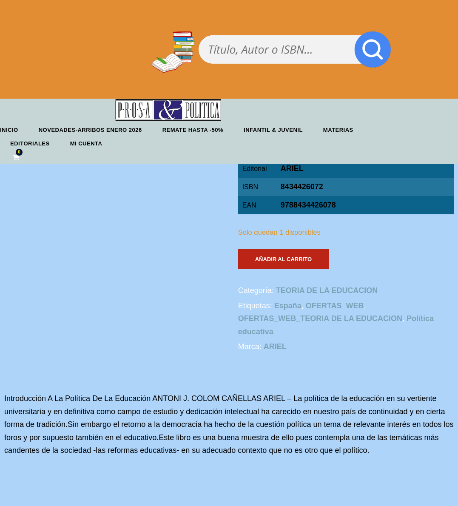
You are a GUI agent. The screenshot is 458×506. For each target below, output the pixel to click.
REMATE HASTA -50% (192, 130)
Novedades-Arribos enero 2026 (90, 130)
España (288, 305)
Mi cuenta (86, 143)
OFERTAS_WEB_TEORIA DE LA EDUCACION (320, 318)
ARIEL (292, 168)
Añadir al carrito (283, 259)
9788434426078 (308, 205)
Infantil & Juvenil (273, 130)
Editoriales (30, 143)
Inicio (9, 130)
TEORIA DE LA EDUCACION (327, 290)
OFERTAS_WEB (335, 305)
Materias (338, 130)
